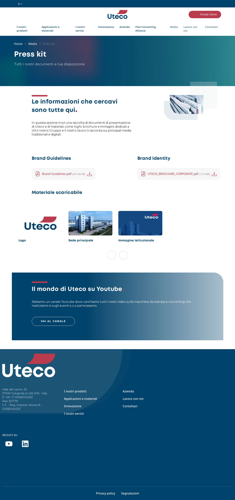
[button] (111, 255)
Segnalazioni (130, 493)
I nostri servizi (80, 28)
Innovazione (106, 27)
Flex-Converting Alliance (145, 28)
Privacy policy (105, 493)
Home (18, 43)
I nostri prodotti (22, 28)
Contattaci (211, 27)
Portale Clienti (205, 14)
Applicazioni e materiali (51, 28)
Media (174, 27)
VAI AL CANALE (53, 321)
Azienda (125, 27)
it (19, 4)
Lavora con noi (190, 28)
